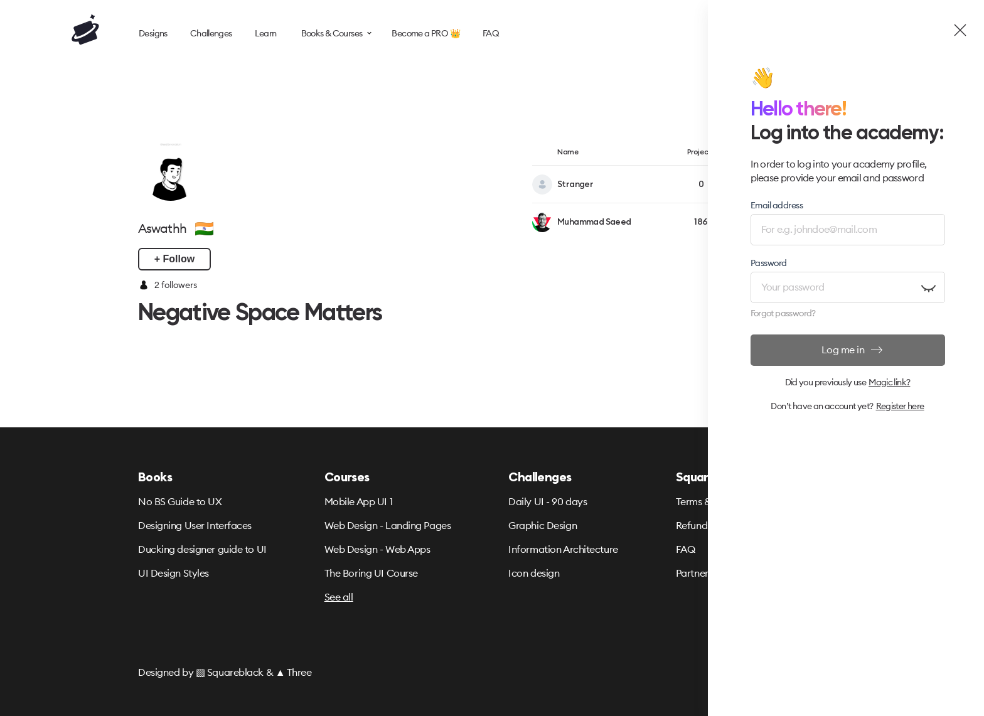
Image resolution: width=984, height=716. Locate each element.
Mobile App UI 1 (358, 501)
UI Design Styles (173, 573)
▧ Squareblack (230, 672)
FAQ (685, 549)
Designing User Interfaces (195, 525)
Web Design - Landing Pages (387, 525)
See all (338, 597)
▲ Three (293, 672)
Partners (694, 573)
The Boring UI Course (371, 573)
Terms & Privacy (711, 501)
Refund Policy (706, 525)
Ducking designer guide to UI (202, 549)
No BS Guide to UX (180, 501)
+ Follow (174, 259)
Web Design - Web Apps (377, 549)
